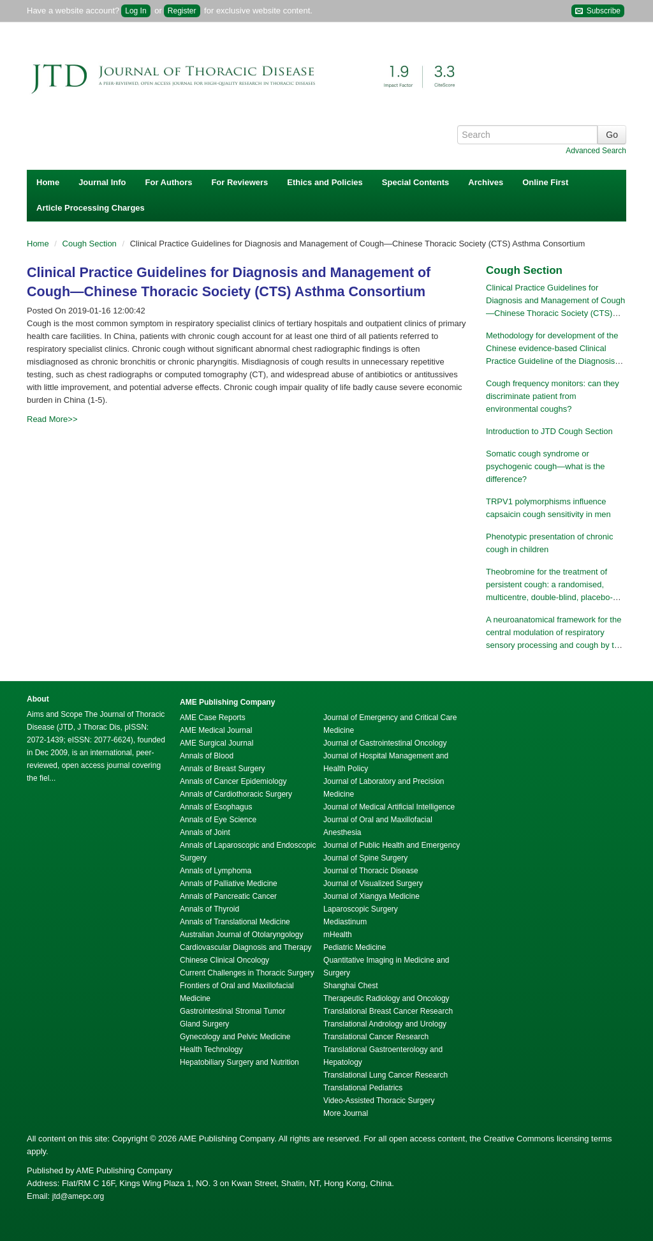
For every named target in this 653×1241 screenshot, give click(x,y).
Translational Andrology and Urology (384, 1023)
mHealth (337, 934)
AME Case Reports (213, 717)
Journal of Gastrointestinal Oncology (384, 743)
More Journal (345, 1113)
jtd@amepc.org (78, 1196)
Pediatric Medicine (354, 947)
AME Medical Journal (216, 730)
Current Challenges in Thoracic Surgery (247, 972)
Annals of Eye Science (218, 819)
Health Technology (211, 1049)
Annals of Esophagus (216, 806)
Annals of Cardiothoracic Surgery (236, 794)
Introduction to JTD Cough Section (549, 431)
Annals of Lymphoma (215, 870)
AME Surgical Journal (216, 743)
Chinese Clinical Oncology (224, 960)
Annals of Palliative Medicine (228, 883)
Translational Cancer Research (376, 1036)
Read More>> (52, 419)
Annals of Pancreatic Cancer (228, 896)
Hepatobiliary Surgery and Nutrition (239, 1062)
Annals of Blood (206, 755)
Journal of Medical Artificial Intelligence (389, 806)
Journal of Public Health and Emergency (391, 845)
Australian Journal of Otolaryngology (241, 934)
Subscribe (597, 11)
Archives (485, 182)
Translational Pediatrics (362, 1087)
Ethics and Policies (325, 182)
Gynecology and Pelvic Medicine (235, 1036)
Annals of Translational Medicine (235, 921)
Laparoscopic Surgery (360, 909)
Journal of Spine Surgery (365, 858)
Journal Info (102, 182)
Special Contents (415, 182)
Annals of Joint (205, 832)
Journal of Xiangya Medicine (371, 896)
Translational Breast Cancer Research (388, 1011)
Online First (545, 182)
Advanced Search (596, 150)
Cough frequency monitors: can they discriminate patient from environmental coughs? (552, 396)
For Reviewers (239, 182)
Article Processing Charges (90, 208)
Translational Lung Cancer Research (385, 1075)
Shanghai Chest (350, 985)
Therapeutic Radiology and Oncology (386, 998)
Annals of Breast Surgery (222, 768)
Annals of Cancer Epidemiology (233, 781)
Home (47, 182)
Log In (135, 10)
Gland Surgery (204, 1023)
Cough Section (90, 243)
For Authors (169, 182)
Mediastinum (345, 921)
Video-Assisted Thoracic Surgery (378, 1100)
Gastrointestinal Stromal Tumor (232, 1011)
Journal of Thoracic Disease (370, 870)
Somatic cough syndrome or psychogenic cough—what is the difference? (545, 466)
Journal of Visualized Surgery (373, 883)
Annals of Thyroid (209, 909)
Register (182, 10)
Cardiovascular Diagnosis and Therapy (246, 947)
